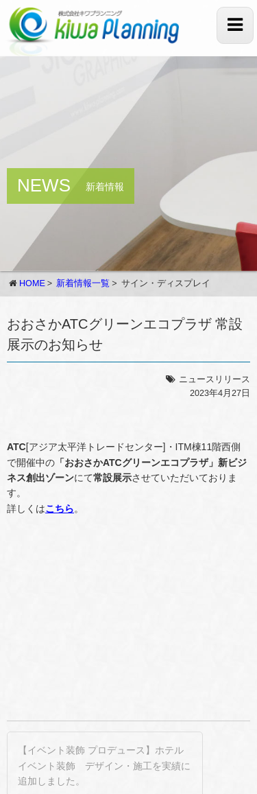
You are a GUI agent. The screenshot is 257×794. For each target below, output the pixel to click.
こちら (59, 508)
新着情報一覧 (83, 283)
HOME (32, 283)
